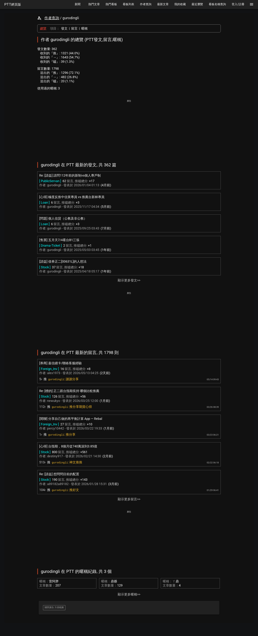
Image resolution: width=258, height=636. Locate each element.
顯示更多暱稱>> (129, 594)
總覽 (43, 28)
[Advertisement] (129, 128)
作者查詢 (51, 18)
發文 (64, 28)
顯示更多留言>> (129, 499)
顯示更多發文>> (129, 280)
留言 (74, 28)
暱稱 (84, 28)
